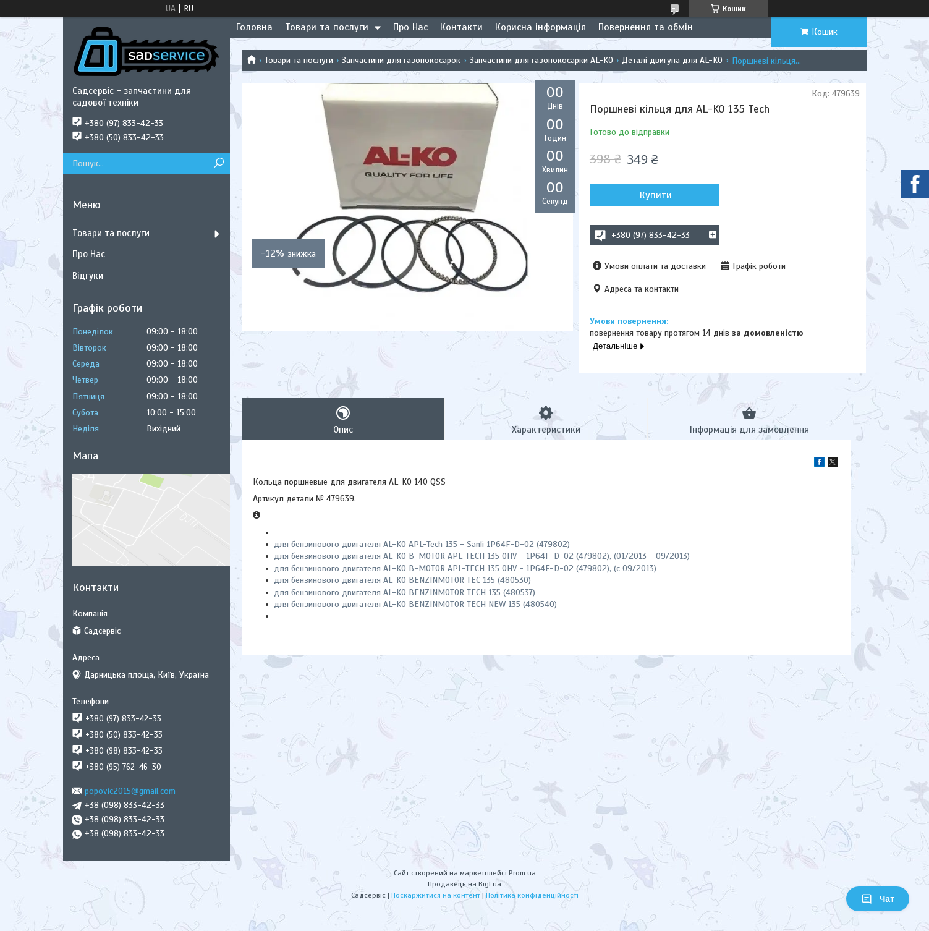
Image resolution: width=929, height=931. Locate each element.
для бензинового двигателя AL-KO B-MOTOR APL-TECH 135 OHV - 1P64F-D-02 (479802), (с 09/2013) (465, 568)
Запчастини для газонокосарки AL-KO (541, 60)
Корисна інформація (540, 27)
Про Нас (410, 27)
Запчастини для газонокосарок (401, 60)
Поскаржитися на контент (435, 895)
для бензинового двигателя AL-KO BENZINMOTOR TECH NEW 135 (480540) (415, 604)
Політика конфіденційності (532, 895)
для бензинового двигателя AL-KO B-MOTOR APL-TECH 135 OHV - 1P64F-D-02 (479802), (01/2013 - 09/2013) (482, 556)
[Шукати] (219, 163)
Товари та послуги (326, 27)
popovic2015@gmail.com (130, 791)
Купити (656, 195)
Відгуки (87, 275)
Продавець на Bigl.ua (464, 884)
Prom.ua (522, 873)
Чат (877, 898)
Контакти (461, 27)
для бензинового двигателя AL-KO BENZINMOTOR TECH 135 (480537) (404, 592)
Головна (254, 27)
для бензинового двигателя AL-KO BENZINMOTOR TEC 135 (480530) (402, 580)
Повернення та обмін (645, 27)
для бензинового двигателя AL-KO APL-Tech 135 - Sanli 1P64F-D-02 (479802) (422, 544)
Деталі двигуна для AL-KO (672, 60)
